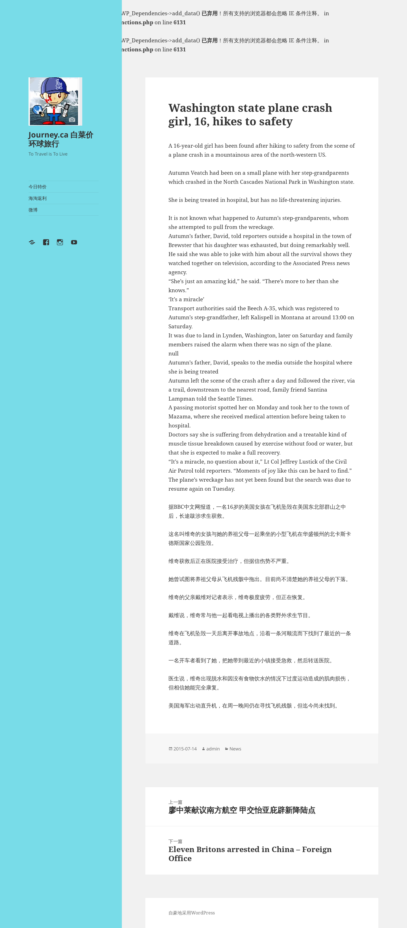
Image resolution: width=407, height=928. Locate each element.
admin (213, 749)
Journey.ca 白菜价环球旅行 (61, 139)
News (235, 749)
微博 (33, 210)
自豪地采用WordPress (191, 913)
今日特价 (38, 187)
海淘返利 (38, 198)
